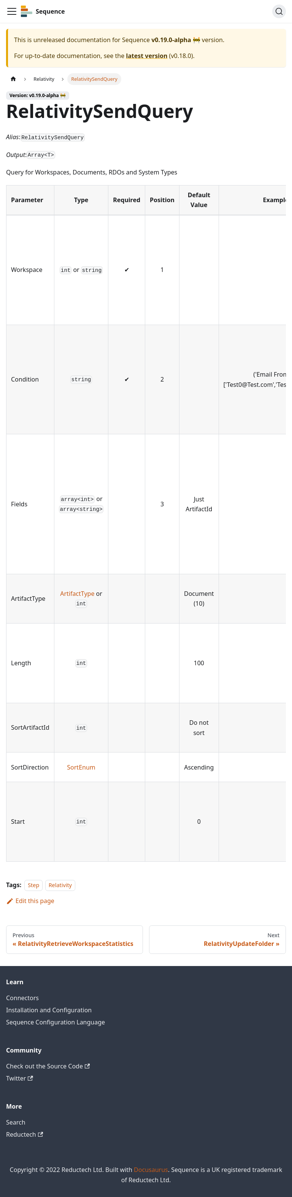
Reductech (24, 1134)
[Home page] (13, 79)
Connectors (22, 998)
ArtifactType (77, 593)
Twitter (19, 1078)
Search (15, 1122)
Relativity (60, 885)
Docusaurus (151, 1170)
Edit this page (30, 901)
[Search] (279, 11)
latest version (146, 56)
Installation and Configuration (49, 1010)
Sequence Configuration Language (55, 1022)
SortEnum (81, 767)
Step (33, 885)
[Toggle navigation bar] (11, 11)
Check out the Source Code (48, 1066)
